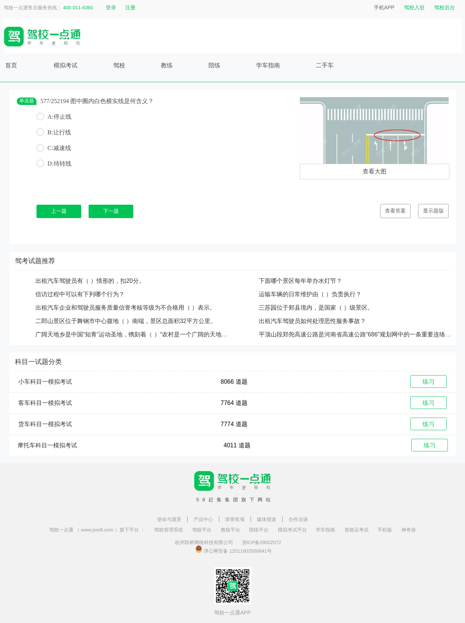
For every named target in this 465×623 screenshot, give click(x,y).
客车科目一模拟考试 (45, 403)
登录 (111, 7)
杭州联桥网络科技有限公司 (204, 542)
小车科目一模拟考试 (45, 381)
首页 (11, 65)
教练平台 (230, 530)
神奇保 (408, 530)
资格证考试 (356, 530)
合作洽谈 (298, 519)
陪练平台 (258, 530)
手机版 (385, 530)
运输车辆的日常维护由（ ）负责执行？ (310, 294)
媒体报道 (266, 519)
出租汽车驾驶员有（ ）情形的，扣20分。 (90, 281)
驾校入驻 (414, 7)
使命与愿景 (169, 519)
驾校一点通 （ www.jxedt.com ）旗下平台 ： (97, 530)
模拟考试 (65, 65)
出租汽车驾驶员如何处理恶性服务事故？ (312, 321)
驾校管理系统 (168, 530)
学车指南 (268, 65)
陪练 (214, 65)
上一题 (59, 211)
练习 (428, 381)
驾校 (119, 65)
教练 (167, 65)
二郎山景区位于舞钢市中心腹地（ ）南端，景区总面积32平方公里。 (125, 321)
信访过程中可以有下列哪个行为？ (80, 294)
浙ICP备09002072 (261, 542)
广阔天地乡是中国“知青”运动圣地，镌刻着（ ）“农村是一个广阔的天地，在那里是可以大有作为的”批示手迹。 (180, 334)
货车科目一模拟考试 (45, 424)
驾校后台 (444, 7)
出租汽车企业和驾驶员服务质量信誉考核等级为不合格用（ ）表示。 (125, 307)
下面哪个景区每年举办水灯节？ (300, 281)
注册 (130, 7)
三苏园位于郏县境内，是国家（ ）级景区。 (316, 307)
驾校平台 (201, 530)
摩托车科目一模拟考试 (47, 445)
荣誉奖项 (235, 519)
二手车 (325, 65)
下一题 (111, 211)
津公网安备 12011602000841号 (233, 549)
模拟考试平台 (292, 530)
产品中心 (203, 519)
